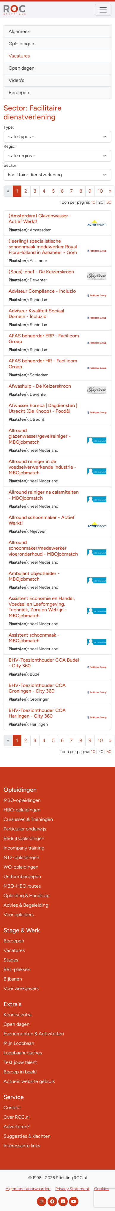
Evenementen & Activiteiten (34, 1034)
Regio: (9, 146)
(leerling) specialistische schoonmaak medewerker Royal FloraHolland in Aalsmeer (43, 246)
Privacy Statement (72, 1188)
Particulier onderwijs (25, 829)
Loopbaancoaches (23, 1053)
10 (100, 191)
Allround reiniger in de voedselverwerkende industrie (42, 467)
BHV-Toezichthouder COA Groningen (37, 688)
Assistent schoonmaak (34, 637)
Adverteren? (17, 1126)
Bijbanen (13, 979)
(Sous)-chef (41, 272)
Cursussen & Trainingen (28, 819)
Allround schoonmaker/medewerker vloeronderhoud (43, 548)
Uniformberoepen (22, 876)
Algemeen (19, 31)
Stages (11, 960)
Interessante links (22, 1145)
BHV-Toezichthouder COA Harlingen (37, 713)
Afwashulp (40, 386)
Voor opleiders (19, 914)
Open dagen (21, 68)
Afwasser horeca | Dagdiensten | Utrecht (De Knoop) (43, 408)
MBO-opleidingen (22, 800)
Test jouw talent (20, 1062)
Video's (16, 80)
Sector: (10, 165)
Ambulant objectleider (34, 576)
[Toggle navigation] (103, 10)
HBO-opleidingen (22, 810)
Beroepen (19, 92)
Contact (12, 1107)
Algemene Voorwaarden (28, 1188)
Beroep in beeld (20, 1072)
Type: (9, 127)
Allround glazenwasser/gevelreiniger (40, 436)
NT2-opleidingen (21, 857)
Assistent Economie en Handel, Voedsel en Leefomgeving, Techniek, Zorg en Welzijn (42, 607)
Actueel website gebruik (29, 1081)
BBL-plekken (17, 969)
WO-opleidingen (21, 867)
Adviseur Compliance (42, 291)
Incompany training (24, 848)
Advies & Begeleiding (26, 905)
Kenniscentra (17, 1014)
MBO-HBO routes (22, 886)
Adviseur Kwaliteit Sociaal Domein (36, 313)
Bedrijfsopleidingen (24, 838)
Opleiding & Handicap (26, 895)
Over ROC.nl (16, 1117)
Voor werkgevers (21, 988)
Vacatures (19, 56)
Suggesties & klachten (27, 1136)
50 (108, 202)
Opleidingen (21, 43)
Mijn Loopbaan (19, 1043)
